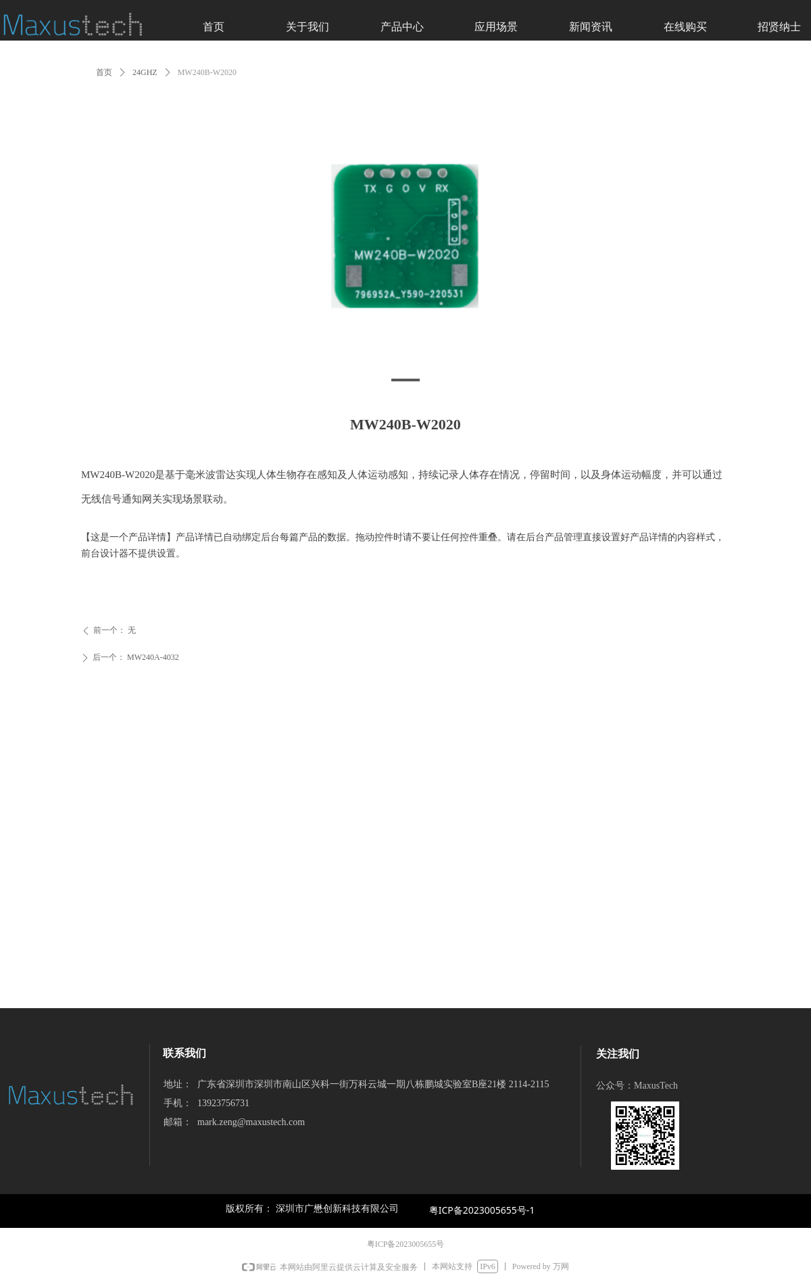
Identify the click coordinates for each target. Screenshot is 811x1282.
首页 (104, 72)
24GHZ (144, 72)
